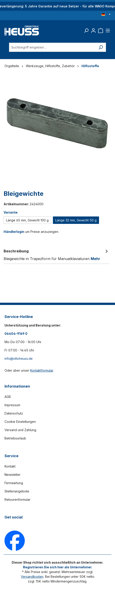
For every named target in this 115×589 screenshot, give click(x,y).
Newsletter (12, 474)
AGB (8, 397)
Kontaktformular (41, 370)
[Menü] (107, 30)
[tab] (56, 255)
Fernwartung (14, 483)
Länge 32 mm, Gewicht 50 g (76, 220)
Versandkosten (32, 576)
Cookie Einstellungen (20, 422)
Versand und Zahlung (20, 430)
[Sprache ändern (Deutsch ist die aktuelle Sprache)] (105, 14)
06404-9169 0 (16, 333)
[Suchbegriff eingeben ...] (52, 47)
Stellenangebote (17, 491)
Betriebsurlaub (15, 438)
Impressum (12, 405)
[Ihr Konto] (93, 30)
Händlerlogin (14, 232)
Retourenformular (17, 499)
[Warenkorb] (100, 30)
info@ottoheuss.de (19, 358)
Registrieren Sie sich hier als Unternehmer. (57, 567)
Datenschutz (14, 413)
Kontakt (10, 466)
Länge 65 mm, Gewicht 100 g (27, 220)
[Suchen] (86, 30)
